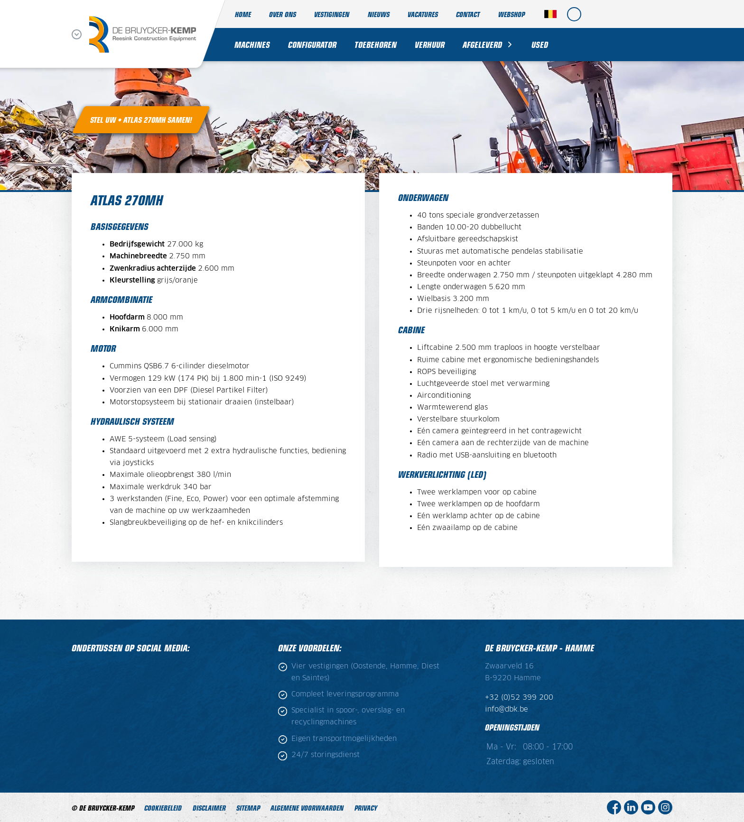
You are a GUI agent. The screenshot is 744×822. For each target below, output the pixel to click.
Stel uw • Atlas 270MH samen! (141, 119)
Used (539, 44)
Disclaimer (209, 808)
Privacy (365, 808)
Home (243, 14)
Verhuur (430, 44)
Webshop (511, 14)
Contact (468, 14)
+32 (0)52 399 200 (519, 697)
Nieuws (379, 14)
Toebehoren (375, 44)
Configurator (312, 44)
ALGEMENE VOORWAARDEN (307, 808)
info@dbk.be (506, 709)
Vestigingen (331, 14)
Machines (252, 44)
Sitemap (248, 808)
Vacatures (423, 14)
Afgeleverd (482, 44)
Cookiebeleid (163, 808)
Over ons (282, 14)
